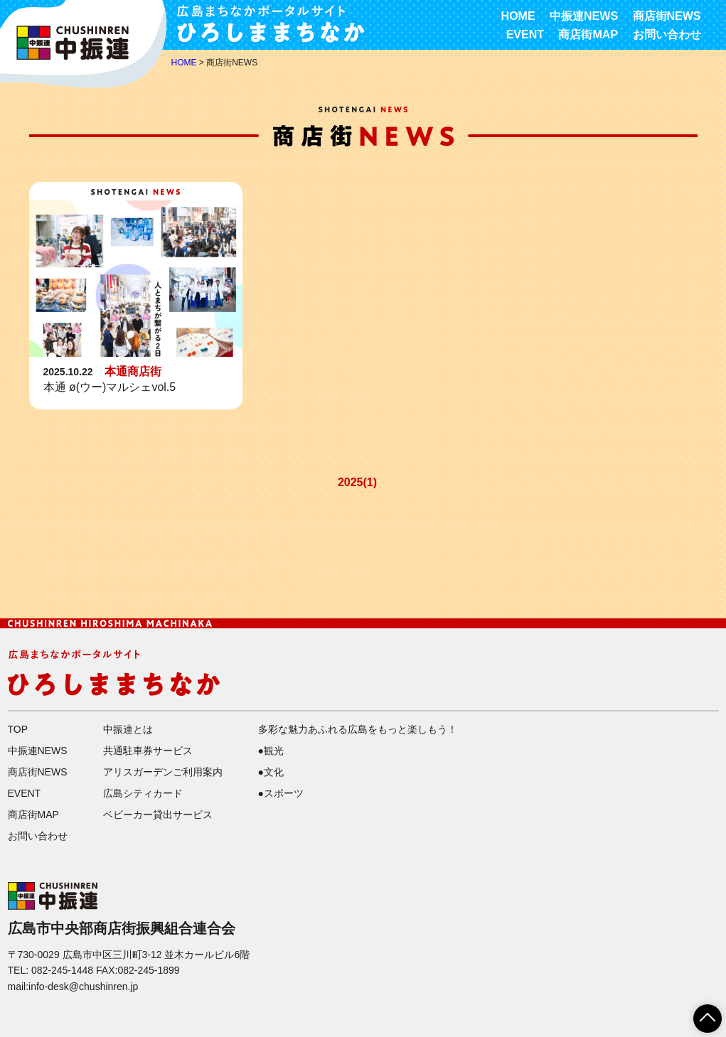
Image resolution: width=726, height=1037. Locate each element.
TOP (18, 729)
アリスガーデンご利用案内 (163, 772)
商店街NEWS (667, 16)
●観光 (271, 750)
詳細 (135, 296)
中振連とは (128, 729)
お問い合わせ (667, 34)
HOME (518, 16)
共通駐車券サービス (148, 750)
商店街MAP (588, 34)
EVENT (525, 34)
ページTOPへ (699, 1013)
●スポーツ (281, 793)
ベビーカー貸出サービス (158, 814)
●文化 (271, 772)
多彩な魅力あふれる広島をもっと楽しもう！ (357, 729)
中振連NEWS (584, 16)
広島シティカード (143, 793)
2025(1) (357, 482)
